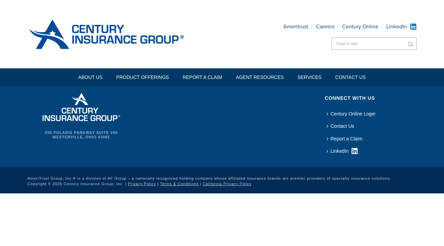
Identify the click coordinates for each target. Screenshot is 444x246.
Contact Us (340, 126)
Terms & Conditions (179, 184)
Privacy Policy (142, 184)
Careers (325, 26)
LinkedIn (396, 26)
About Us (90, 77)
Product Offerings (142, 77)
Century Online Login (351, 114)
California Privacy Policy (227, 184)
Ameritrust (295, 26)
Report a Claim (202, 77)
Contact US (350, 77)
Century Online (360, 26)
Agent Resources (260, 77)
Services (310, 77)
